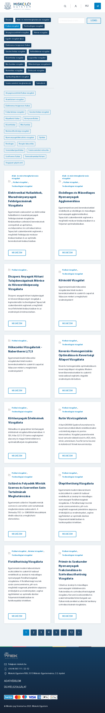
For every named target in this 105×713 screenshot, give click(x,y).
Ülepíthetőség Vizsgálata (76, 483)
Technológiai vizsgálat (22, 186)
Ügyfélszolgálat (15, 687)
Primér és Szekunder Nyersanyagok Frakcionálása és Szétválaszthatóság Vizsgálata (73, 570)
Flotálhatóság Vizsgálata (25, 561)
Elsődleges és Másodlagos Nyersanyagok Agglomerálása (77, 197)
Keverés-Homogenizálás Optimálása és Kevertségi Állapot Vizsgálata (76, 355)
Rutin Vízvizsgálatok (73, 418)
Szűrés (94, 21)
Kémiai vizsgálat (35, 551)
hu (87, 6)
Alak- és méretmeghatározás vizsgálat (25, 177)
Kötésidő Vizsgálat (71, 280)
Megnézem (17, 253)
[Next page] (79, 632)
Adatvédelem (12, 681)
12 (71, 632)
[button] (63, 6)
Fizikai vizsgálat (20, 182)
